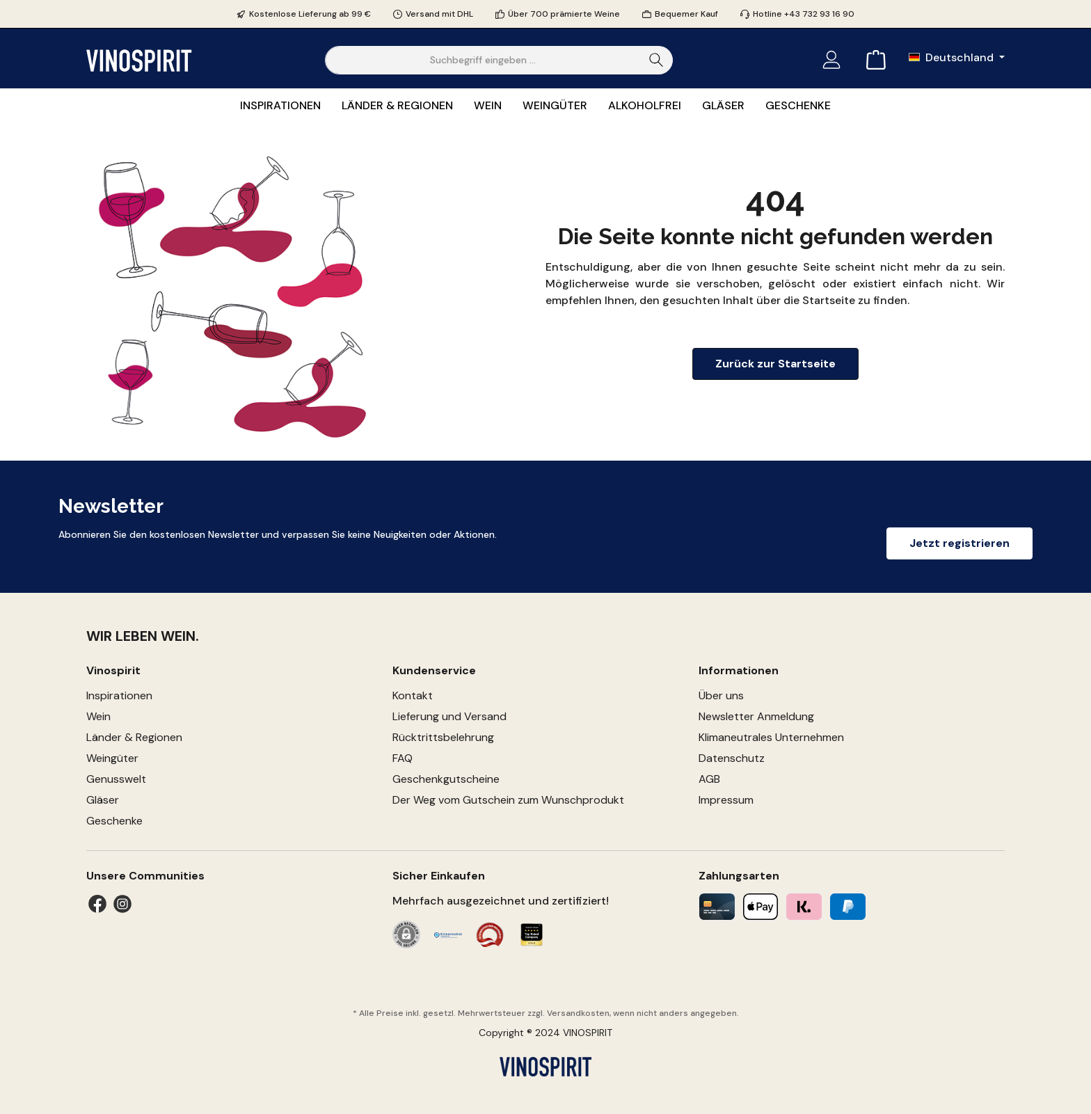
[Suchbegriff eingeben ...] (483, 60)
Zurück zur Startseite (775, 363)
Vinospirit (113, 670)
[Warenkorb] (871, 60)
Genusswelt (116, 779)
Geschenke (114, 820)
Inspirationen (119, 695)
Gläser (102, 800)
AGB (709, 779)
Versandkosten (578, 1013)
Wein (98, 716)
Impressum (726, 800)
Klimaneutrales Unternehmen (771, 737)
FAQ (402, 758)
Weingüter (112, 758)
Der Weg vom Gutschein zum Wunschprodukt (508, 800)
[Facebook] (97, 904)
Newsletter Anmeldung (756, 716)
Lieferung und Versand (449, 716)
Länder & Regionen (134, 737)
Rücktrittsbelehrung (443, 737)
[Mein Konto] (831, 60)
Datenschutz (732, 758)
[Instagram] (122, 904)
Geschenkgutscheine (446, 779)
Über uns (721, 695)
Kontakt (412, 695)
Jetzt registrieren (959, 543)
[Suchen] (656, 60)
